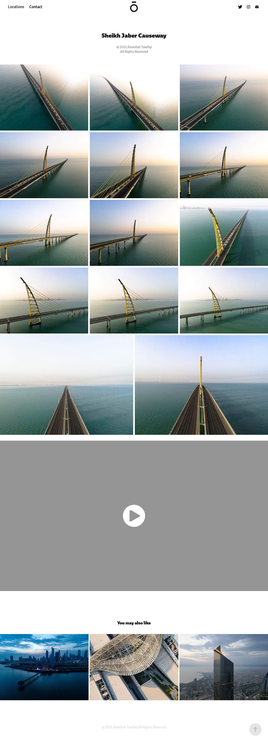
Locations (16, 6)
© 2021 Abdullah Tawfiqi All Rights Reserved (134, 727)
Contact (35, 6)
